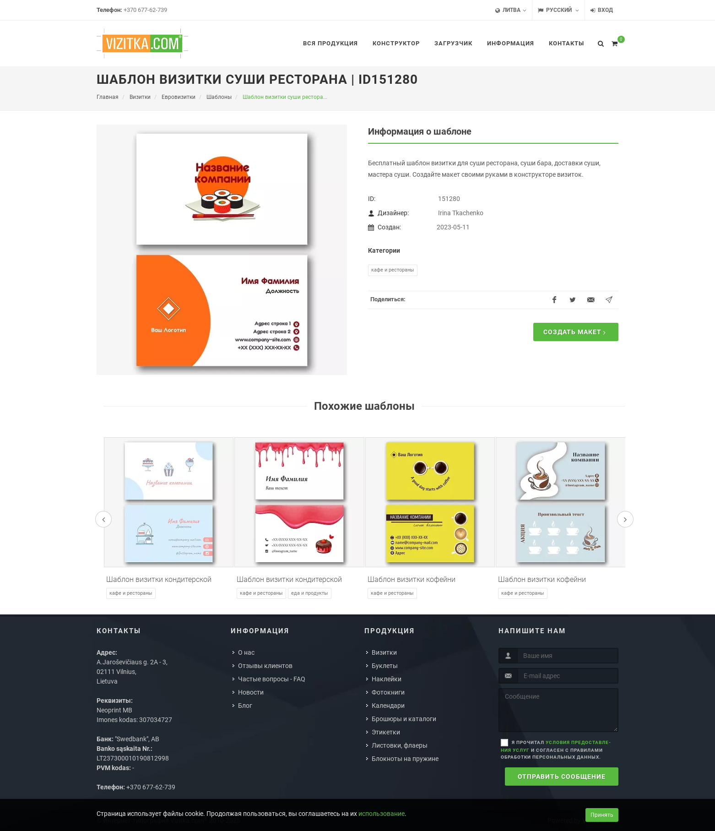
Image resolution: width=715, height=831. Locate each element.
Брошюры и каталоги (404, 718)
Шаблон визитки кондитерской (158, 579)
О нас (246, 652)
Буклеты (385, 665)
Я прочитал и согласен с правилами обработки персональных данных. (556, 750)
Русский (558, 10)
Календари (388, 705)
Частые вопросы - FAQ (271, 679)
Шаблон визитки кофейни (411, 579)
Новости (251, 692)
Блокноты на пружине (405, 758)
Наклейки (386, 679)
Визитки (384, 652)
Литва (510, 10)
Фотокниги (388, 692)
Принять (601, 815)
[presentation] (103, 519)
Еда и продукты (309, 593)
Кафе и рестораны (392, 270)
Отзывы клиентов (265, 665)
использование (381, 813)
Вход (601, 10)
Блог (245, 705)
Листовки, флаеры (400, 745)
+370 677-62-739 (145, 9)
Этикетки (386, 732)
